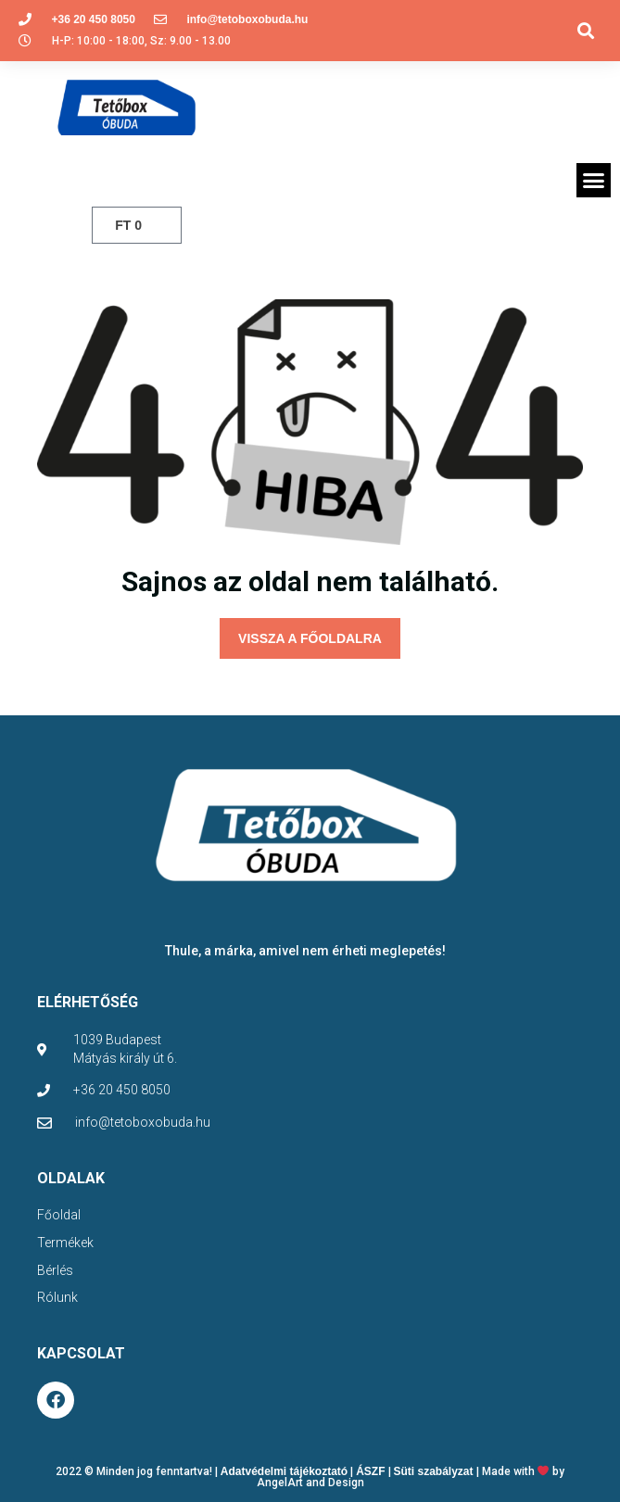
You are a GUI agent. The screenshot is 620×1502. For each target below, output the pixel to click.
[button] (586, 30)
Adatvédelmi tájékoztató (284, 1471)
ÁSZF (370, 1471)
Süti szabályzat (434, 1471)
